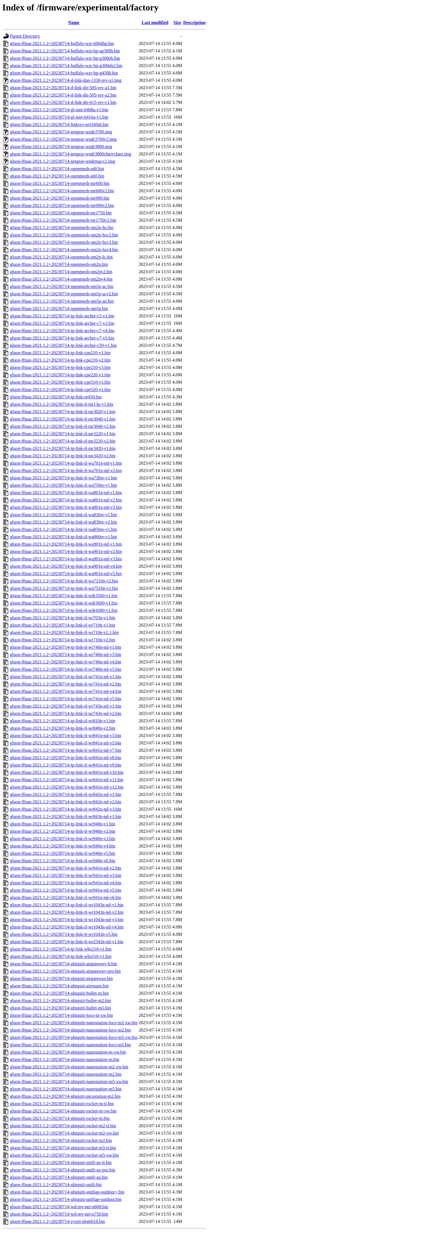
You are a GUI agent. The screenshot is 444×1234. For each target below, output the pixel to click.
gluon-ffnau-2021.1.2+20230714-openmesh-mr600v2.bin (62, 190)
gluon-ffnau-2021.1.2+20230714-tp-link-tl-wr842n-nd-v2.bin (65, 801)
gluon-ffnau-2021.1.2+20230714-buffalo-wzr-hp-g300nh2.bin (66, 65)
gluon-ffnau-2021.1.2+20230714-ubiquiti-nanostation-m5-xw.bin (69, 1081)
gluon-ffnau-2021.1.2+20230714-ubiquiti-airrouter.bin (59, 985)
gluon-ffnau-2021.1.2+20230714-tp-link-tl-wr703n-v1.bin (62, 617)
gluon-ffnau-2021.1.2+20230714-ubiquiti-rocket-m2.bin (61, 1140)
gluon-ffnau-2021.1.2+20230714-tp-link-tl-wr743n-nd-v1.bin (65, 706)
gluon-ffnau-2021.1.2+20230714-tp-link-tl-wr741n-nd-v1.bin (65, 676)
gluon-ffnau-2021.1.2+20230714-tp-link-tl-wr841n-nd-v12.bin (66, 787)
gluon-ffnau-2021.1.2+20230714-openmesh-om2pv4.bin (61, 279)
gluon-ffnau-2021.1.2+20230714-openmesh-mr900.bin (59, 198)
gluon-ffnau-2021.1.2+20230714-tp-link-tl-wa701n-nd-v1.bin (66, 463)
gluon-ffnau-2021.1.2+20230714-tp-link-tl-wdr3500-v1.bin (64, 595)
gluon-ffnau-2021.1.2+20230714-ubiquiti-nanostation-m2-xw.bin (69, 1066)
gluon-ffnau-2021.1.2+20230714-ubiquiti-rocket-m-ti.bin (62, 1103)
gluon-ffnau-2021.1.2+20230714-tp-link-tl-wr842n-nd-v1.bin (65, 794)
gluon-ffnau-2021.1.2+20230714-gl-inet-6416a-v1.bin (59, 117)
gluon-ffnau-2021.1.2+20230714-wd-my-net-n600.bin (59, 1206)
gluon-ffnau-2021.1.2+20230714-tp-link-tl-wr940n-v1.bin (62, 823)
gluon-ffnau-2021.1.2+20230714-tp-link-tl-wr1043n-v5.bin (64, 934)
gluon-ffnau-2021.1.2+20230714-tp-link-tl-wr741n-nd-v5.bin (65, 698)
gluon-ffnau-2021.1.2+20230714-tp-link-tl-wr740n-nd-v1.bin (65, 647)
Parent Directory (25, 36)
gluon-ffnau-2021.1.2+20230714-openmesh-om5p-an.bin (62, 301)
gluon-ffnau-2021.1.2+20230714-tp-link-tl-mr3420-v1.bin (63, 448)
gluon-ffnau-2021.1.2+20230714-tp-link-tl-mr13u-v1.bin (61, 404)
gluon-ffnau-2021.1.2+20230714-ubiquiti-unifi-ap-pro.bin (62, 1169)
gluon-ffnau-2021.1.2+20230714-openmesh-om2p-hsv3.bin (64, 242)
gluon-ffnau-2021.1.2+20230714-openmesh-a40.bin (57, 168)
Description (194, 22)
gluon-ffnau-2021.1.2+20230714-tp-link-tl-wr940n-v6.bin (62, 860)
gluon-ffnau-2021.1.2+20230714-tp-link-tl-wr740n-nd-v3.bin (65, 654)
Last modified (155, 22)
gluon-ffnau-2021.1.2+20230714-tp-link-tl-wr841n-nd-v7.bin (65, 750)
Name (73, 22)
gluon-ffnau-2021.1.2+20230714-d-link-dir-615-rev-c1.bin (63, 102)
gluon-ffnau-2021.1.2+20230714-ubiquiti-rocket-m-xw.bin (63, 1111)
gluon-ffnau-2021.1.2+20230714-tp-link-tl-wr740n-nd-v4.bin (65, 661)
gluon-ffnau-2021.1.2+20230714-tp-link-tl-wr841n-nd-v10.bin (66, 772)
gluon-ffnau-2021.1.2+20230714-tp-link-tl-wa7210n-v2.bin (64, 580)
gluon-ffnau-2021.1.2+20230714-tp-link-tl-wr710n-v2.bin (62, 639)
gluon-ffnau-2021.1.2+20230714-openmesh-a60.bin (57, 176)
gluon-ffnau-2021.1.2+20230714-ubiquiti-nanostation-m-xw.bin (68, 1052)
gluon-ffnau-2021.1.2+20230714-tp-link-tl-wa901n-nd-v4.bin (66, 566)
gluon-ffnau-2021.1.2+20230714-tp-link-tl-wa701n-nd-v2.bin (66, 470)
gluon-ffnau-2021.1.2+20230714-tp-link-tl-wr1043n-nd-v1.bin (66, 904)
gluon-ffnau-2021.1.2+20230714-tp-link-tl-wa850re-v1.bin (63, 529)
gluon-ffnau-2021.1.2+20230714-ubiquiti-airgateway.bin (61, 978)
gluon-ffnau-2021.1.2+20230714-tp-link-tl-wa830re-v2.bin (63, 522)
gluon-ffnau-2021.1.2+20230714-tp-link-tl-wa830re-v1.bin (63, 514)
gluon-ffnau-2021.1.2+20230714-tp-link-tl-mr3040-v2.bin (63, 426)
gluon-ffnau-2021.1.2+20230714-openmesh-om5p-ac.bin (62, 286)
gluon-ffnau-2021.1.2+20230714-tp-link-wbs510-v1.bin (60, 956)
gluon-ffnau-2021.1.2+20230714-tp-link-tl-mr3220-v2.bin (63, 441)
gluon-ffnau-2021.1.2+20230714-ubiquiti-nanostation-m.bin (64, 1059)
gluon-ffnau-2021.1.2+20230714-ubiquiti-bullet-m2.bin (60, 1000)
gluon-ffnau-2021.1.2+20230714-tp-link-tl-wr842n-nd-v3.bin (65, 809)
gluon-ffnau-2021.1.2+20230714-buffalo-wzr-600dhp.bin (62, 43)
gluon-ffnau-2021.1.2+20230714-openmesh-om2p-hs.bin (62, 227)
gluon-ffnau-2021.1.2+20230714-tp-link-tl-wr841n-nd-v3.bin (65, 735)
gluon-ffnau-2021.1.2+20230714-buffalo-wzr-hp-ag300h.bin (65, 50)
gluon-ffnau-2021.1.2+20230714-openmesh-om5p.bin (59, 308)
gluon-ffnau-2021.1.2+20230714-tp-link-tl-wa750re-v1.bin (63, 485)
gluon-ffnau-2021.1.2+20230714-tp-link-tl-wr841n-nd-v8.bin (65, 757)
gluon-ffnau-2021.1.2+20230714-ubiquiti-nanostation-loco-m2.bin (70, 1030)
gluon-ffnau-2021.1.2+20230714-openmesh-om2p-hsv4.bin (64, 249)
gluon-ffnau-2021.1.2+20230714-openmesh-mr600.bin (59, 183)
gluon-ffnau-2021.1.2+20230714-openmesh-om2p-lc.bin (61, 257)
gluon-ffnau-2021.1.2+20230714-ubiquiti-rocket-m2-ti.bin (63, 1125)
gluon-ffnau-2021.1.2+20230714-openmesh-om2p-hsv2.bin (64, 234)
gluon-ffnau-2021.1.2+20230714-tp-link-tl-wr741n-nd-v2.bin (65, 684)
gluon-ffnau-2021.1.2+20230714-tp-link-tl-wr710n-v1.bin (62, 625)
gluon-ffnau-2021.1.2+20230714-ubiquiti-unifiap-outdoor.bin (65, 1199)
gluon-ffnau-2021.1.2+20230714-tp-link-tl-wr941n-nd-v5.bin (65, 890)
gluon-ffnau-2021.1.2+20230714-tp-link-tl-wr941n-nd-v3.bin (65, 875)
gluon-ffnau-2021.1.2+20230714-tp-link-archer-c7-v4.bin (62, 330)
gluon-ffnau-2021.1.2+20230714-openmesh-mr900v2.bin (62, 205)
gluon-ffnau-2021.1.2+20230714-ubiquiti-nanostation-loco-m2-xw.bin (74, 1022)
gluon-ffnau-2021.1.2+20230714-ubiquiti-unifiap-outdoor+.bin (67, 1192)
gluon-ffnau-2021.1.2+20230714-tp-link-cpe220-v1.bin (60, 374)
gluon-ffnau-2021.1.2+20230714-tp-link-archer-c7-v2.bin (62, 323)
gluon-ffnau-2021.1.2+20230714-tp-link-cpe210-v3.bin (60, 367)
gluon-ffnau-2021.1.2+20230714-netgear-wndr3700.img (61, 131)
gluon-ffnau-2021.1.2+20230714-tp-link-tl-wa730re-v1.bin (63, 477)
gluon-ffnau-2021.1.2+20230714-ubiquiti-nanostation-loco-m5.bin (70, 1044)
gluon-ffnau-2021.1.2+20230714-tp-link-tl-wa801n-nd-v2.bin (66, 500)
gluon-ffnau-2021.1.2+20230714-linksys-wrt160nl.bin (59, 124)
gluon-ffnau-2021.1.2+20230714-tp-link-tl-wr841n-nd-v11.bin (66, 779)
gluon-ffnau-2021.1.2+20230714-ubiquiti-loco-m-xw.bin (61, 1015)
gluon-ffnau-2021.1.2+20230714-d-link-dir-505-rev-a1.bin (63, 87)
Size (177, 22)
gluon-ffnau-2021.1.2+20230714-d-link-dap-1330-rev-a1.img (65, 80)
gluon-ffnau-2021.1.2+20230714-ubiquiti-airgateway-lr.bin (63, 963)
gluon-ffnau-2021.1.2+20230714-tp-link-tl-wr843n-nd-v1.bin (65, 816)
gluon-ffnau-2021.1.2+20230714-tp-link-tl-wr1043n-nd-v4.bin (66, 927)
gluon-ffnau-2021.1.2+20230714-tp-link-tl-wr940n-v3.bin (62, 838)
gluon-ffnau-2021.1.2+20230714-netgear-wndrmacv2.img (62, 161)
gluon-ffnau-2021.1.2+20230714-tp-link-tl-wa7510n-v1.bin (64, 588)
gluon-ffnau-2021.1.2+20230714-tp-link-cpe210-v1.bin (60, 352)
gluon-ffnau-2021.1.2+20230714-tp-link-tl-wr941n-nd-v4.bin (65, 882)
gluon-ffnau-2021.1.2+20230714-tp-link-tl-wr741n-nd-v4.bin (65, 691)
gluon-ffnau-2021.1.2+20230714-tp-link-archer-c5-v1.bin (62, 315)
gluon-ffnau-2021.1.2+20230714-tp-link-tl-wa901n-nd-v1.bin (66, 544)
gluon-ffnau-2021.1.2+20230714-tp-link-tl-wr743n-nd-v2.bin (65, 713)
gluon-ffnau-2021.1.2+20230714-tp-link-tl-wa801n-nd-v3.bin (66, 507)
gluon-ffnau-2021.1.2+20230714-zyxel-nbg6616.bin (57, 1221)
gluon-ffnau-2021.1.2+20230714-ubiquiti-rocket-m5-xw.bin (64, 1155)
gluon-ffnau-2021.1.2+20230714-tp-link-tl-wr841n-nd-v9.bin (65, 765)
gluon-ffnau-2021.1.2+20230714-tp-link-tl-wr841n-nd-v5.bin (65, 742)
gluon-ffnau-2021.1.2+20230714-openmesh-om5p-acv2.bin (64, 293)
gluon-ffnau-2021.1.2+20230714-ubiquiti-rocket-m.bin (60, 1118)
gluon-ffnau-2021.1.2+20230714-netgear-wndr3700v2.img (63, 139)
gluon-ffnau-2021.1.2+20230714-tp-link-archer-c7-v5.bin (62, 338)
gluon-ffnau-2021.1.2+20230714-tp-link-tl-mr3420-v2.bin (63, 455)
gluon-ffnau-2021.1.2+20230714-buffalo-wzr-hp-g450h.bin (64, 73)
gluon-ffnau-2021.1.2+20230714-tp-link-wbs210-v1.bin (60, 949)
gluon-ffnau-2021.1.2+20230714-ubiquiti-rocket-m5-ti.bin (63, 1147)
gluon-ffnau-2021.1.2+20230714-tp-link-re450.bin (56, 396)
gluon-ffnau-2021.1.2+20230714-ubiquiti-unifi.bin (56, 1184)
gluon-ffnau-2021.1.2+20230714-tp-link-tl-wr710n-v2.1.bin (64, 632)
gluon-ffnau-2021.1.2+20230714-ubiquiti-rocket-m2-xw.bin (64, 1133)
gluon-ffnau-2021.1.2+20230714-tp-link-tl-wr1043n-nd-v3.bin (66, 919)
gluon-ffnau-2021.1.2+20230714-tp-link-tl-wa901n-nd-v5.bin (66, 573)
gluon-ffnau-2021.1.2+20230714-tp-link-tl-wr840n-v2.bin (62, 728)
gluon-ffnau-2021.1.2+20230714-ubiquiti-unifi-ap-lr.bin (61, 1162)
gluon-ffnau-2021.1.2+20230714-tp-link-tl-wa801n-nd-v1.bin (66, 492)
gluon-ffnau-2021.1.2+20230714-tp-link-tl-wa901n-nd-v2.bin (66, 551)
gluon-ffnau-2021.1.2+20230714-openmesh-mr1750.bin (61, 212)
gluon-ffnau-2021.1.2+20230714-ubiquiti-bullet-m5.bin (60, 1007)
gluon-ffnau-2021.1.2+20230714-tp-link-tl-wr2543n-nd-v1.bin (66, 941)
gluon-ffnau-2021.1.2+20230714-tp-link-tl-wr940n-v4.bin (62, 846)
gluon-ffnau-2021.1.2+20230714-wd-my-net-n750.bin (59, 1214)
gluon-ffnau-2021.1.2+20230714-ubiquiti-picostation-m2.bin (65, 1096)
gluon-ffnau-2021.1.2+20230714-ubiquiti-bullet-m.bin (59, 993)
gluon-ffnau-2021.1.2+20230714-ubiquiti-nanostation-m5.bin (65, 1088)
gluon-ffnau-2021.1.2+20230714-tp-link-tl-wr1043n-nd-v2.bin (66, 912)
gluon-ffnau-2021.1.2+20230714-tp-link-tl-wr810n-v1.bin (62, 720)
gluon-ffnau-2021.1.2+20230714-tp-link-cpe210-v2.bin (60, 360)
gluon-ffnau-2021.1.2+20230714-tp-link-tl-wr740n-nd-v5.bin (65, 669)
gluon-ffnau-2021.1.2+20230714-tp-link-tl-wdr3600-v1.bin (64, 603)
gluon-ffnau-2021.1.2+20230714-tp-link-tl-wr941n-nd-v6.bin (65, 897)
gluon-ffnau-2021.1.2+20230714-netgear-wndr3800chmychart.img (70, 153)
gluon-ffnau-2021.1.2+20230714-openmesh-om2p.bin (59, 264)
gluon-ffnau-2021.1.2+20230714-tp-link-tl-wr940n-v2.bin (62, 831)
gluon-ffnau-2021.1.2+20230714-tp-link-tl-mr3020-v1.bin (63, 411)
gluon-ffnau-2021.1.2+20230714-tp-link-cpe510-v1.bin (60, 382)
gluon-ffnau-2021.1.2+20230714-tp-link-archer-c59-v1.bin (63, 345)
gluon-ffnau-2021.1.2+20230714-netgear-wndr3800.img (61, 146)
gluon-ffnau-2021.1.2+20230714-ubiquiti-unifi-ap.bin (59, 1177)
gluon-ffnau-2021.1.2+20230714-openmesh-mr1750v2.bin (63, 220)
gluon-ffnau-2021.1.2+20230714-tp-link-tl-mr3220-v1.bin (63, 433)
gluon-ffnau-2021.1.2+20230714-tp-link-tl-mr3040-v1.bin (63, 419)
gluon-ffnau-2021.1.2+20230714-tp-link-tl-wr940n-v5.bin (62, 853)
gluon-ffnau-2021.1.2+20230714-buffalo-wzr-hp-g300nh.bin (65, 58)
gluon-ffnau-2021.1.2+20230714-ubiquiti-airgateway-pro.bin (65, 971)
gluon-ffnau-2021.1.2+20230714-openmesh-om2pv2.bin (61, 271)
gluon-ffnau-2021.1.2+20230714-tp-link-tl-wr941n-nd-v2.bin (65, 868)
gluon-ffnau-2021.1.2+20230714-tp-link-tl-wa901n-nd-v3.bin (66, 558)
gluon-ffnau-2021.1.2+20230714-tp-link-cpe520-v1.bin (60, 389)
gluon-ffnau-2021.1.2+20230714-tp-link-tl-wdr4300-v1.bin (64, 610)
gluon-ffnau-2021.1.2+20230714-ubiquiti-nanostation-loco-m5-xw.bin (74, 1037)
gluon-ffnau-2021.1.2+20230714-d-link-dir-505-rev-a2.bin (63, 95)
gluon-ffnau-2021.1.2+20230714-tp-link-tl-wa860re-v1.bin (63, 536)
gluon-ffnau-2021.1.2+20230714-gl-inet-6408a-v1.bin (59, 109)
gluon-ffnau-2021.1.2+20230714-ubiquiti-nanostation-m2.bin (65, 1074)
